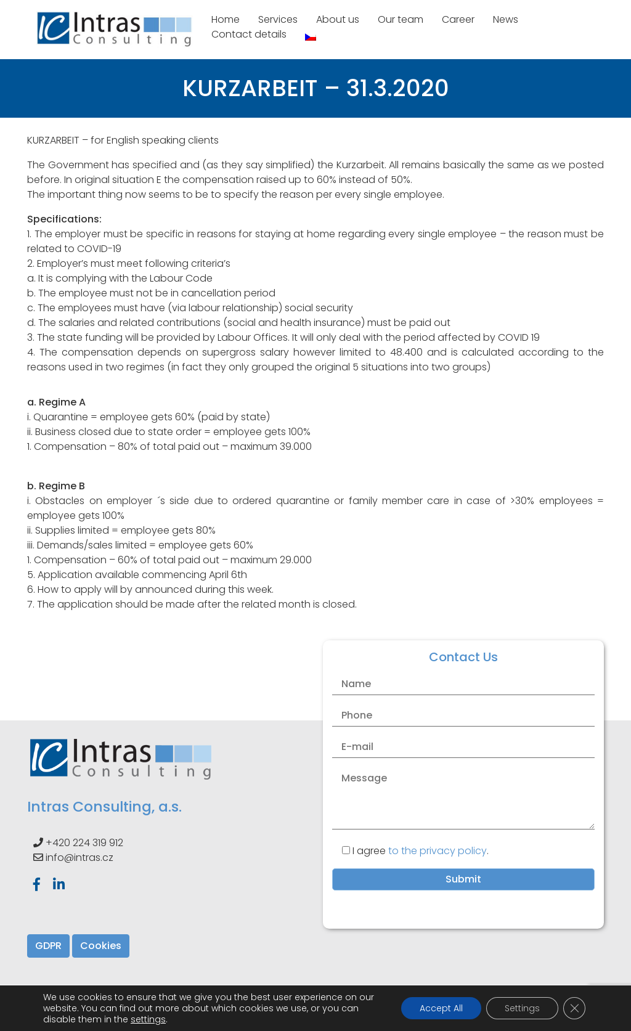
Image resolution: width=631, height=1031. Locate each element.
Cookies (100, 946)
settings (148, 1019)
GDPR (48, 946)
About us (337, 19)
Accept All (441, 1008)
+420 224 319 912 (84, 843)
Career (458, 19)
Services (278, 19)
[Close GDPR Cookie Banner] (574, 1008)
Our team (400, 19)
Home (225, 19)
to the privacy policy (437, 851)
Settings (522, 1008)
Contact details (249, 34)
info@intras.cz (79, 857)
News (505, 19)
